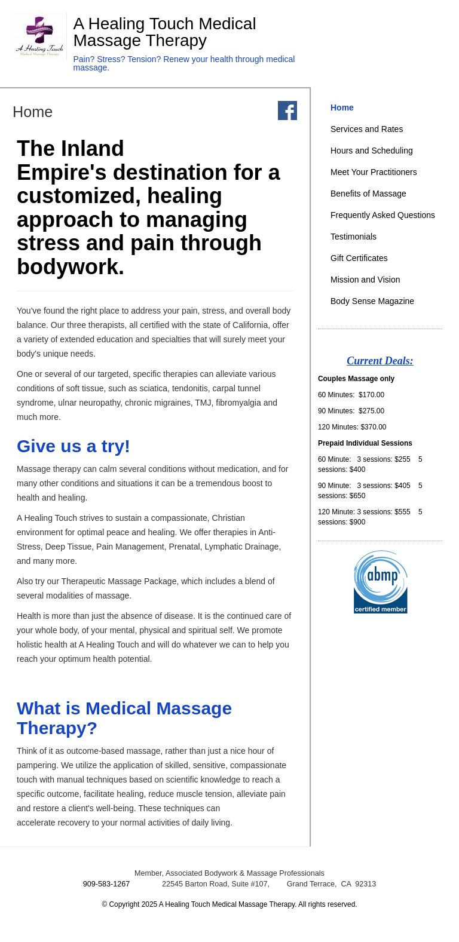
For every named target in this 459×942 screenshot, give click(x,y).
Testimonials (354, 236)
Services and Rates (367, 129)
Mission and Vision (365, 279)
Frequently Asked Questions (383, 215)
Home (342, 107)
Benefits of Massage (368, 193)
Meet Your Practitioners (374, 172)
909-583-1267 (106, 884)
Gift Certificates (359, 258)
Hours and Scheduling (372, 150)
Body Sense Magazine (372, 301)
